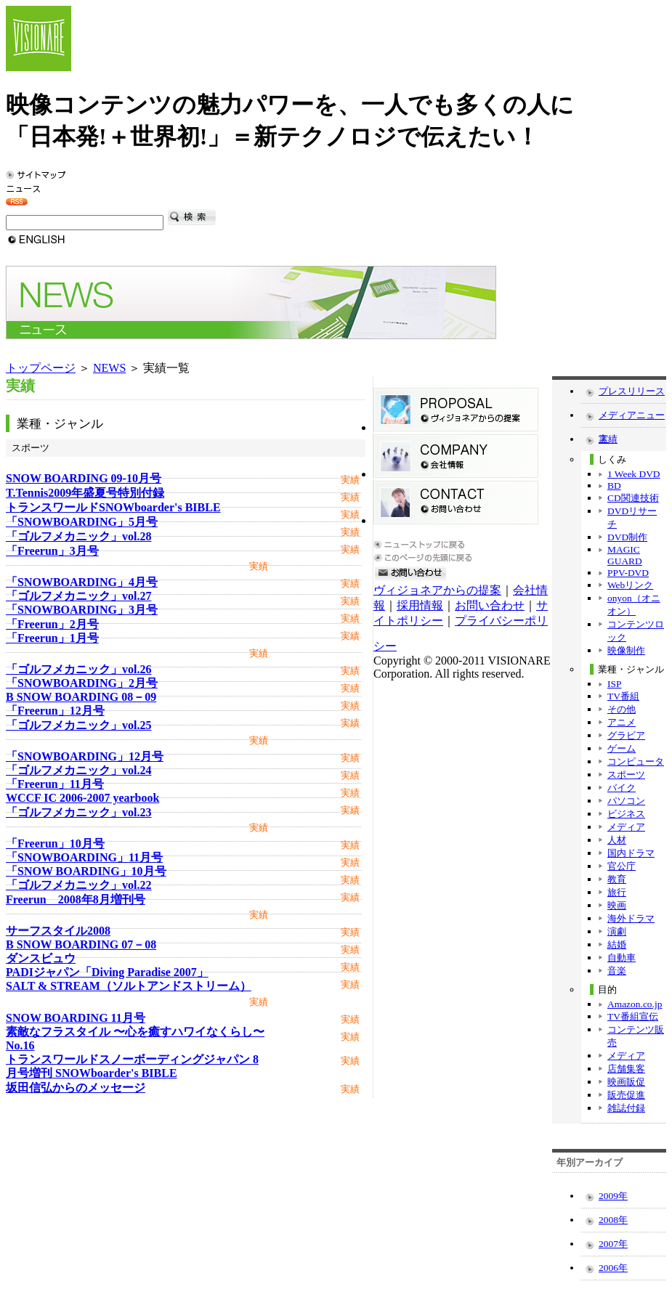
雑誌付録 (626, 1107)
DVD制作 (627, 537)
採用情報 (420, 605)
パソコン (626, 800)
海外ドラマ (631, 918)
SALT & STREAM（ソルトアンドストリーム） (128, 986)
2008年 (613, 1219)
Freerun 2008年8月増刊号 (75, 899)
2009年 (613, 1195)
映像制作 (626, 650)
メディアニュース (632, 418)
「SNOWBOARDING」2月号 (82, 683)
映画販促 (626, 1081)
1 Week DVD (633, 473)
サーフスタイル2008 (58, 931)
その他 (621, 709)
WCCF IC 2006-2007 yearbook (82, 798)
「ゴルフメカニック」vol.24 (78, 770)
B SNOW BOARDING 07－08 (81, 944)
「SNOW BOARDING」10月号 (86, 871)
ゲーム (621, 748)
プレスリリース (632, 391)
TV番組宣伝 (632, 1016)
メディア (626, 826)
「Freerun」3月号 (52, 551)
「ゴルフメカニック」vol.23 (78, 812)
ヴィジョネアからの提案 (437, 590)
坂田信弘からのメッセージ (75, 1087)
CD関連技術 (633, 497)
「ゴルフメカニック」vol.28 (78, 536)
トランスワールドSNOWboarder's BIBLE (113, 507)
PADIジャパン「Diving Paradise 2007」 (107, 972)
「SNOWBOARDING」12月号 (84, 756)
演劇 (616, 931)
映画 (616, 905)
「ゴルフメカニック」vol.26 (78, 669)
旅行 (616, 892)
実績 (608, 439)
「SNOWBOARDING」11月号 (84, 857)
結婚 (616, 944)
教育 (616, 879)
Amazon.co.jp (634, 1004)
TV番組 (623, 696)
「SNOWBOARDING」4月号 (82, 582)
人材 (616, 839)
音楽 (616, 970)
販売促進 (626, 1094)
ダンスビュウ (41, 958)
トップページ (41, 368)
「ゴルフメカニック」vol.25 (78, 725)
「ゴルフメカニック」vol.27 (78, 596)
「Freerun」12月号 (55, 710)
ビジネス (626, 813)
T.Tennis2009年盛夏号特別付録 (85, 493)
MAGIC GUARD (624, 555)
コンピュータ (635, 761)
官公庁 (621, 866)
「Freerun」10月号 (55, 843)
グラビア (626, 735)
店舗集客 (626, 1068)
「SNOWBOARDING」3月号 (82, 610)
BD (614, 485)
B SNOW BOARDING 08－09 (81, 697)
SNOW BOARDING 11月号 (75, 1018)
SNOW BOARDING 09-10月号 (83, 478)
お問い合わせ (490, 605)
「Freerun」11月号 (55, 784)
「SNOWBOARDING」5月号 (82, 522)
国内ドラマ (631, 853)
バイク (621, 787)
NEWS (109, 368)
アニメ (621, 722)
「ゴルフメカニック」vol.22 (78, 885)
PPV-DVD (628, 572)
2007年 (613, 1243)
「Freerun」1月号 (52, 638)
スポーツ (626, 774)
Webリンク (630, 585)
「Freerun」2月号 (52, 624)
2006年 (613, 1267)
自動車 (621, 957)
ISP (614, 683)
